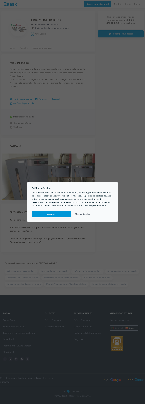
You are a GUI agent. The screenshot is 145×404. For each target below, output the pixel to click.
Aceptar (51, 214)
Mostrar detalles (82, 214)
